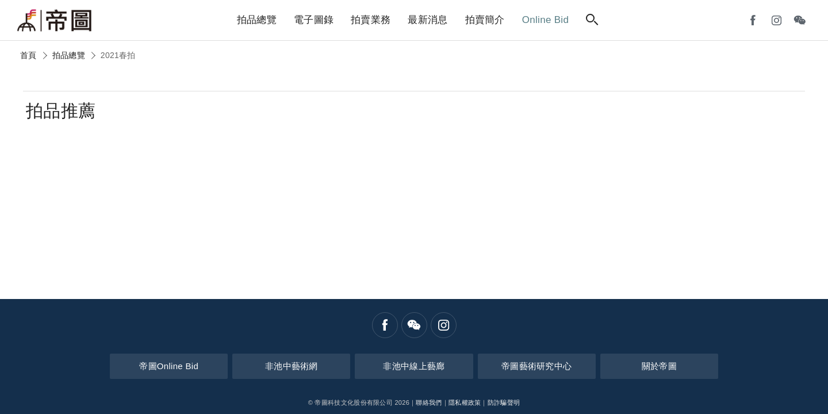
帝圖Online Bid (198, 365)
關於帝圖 (629, 365)
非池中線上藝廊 (413, 365)
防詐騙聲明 (504, 402)
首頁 (28, 55)
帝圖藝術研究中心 (522, 365)
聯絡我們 (429, 402)
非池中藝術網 (305, 365)
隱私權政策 (464, 402)
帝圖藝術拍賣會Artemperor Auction (54, 20)
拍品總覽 (68, 55)
